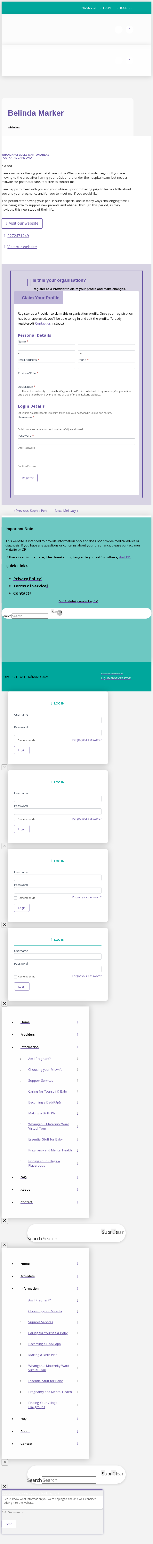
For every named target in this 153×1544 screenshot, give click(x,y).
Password (26, 436)
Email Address (28, 360)
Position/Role (28, 374)
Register (28, 478)
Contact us (43, 324)
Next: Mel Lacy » (66, 511)
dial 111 (125, 557)
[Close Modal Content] (5, 768)
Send (9, 1526)
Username (26, 417)
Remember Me (24, 741)
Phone (83, 360)
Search (7, 616)
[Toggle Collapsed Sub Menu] (49, 1049)
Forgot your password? (86, 740)
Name (23, 342)
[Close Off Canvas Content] (5, 1223)
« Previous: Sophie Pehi (30, 511)
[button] (105, 8)
